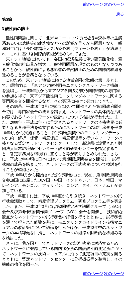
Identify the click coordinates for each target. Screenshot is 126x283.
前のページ (93, 4)
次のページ (114, 4)
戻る (120, 14)
